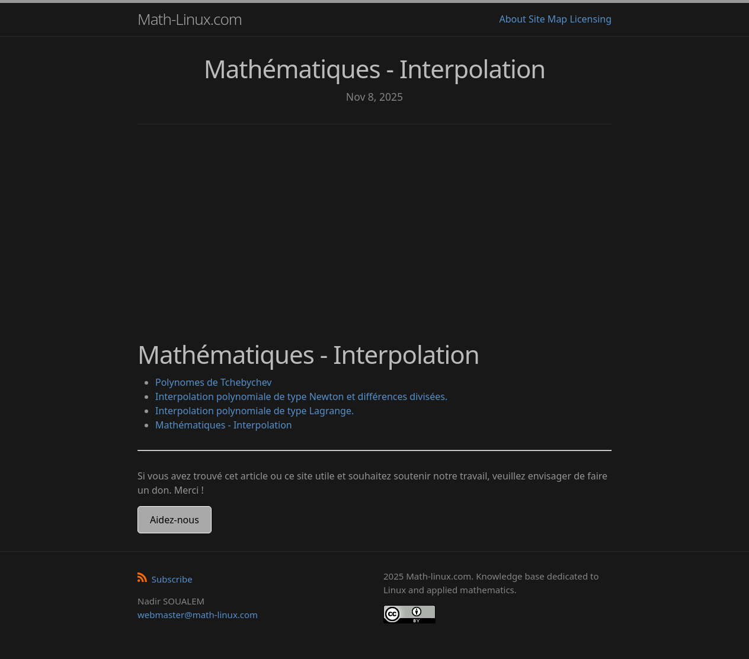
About (512, 18)
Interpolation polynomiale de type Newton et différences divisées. (301, 396)
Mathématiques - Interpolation (223, 424)
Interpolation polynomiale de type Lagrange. (254, 410)
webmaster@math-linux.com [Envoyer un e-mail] (197, 614)
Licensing (590, 18)
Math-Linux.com (189, 19)
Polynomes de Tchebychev (213, 382)
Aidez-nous (174, 519)
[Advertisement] (374, 225)
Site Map (548, 18)
